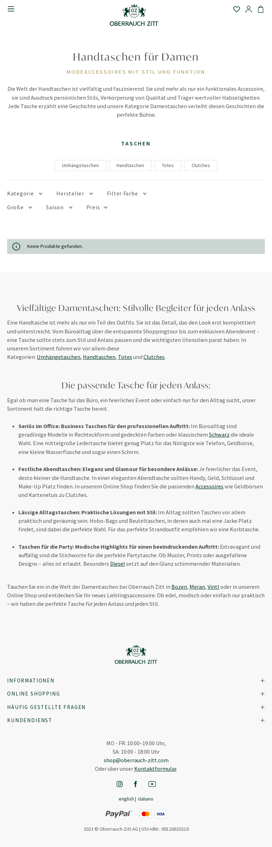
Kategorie (24, 193)
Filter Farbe (127, 193)
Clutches (201, 165)
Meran (197, 586)
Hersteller (74, 193)
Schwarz (219, 434)
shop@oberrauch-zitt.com (136, 760)
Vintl (213, 586)
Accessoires (209, 486)
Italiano (145, 798)
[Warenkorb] (261, 8)
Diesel (117, 563)
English (126, 798)
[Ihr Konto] (249, 8)
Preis (96, 207)
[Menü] (11, 8)
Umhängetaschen (80, 165)
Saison (59, 207)
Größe (19, 207)
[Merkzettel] (237, 8)
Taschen (136, 143)
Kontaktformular (155, 768)
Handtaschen (130, 165)
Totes (168, 165)
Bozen (179, 586)
